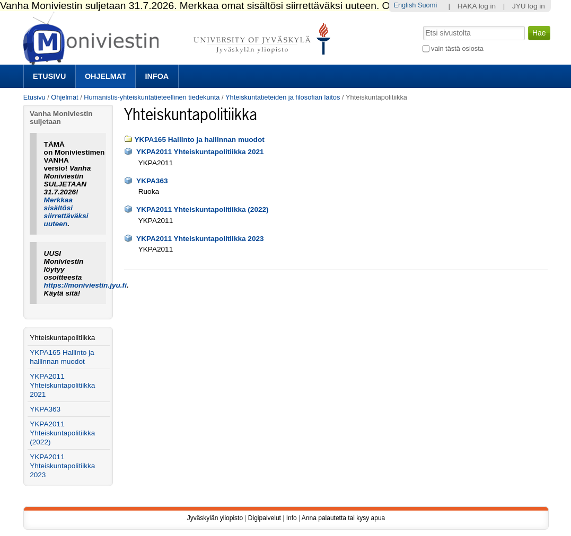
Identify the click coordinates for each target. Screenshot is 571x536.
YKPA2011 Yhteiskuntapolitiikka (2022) (202, 209)
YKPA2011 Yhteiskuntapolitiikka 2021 (200, 152)
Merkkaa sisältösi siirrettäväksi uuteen (66, 212)
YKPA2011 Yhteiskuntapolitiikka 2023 (200, 239)
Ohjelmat (105, 76)
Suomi (427, 5)
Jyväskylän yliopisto (215, 518)
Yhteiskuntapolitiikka (62, 338)
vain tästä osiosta (457, 48)
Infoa (157, 76)
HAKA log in (477, 6)
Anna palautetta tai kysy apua (343, 518)
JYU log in (528, 6)
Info (291, 518)
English (404, 5)
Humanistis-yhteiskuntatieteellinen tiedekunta (151, 97)
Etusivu (49, 76)
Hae (421, 24)
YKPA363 (152, 181)
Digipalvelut (264, 518)
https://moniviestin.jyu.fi (85, 285)
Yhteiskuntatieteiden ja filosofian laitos (282, 97)
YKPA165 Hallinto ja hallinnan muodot (200, 140)
